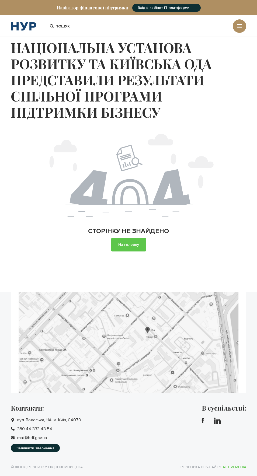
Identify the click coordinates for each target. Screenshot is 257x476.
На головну (128, 244)
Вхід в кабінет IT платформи (163, 7)
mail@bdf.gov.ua (32, 437)
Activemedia (234, 467)
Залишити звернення (35, 448)
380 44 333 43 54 (34, 429)
